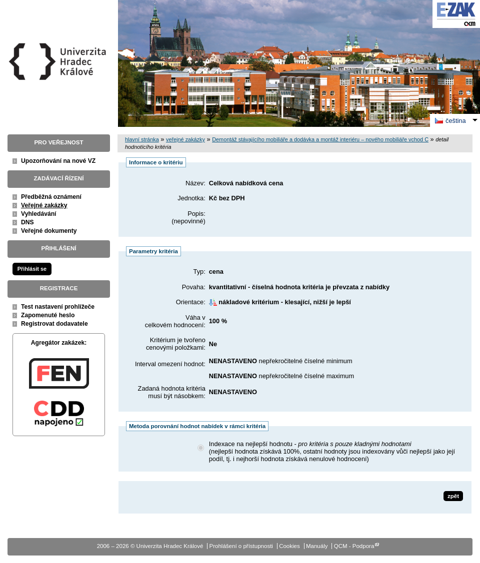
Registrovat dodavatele (54, 323)
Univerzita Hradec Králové (59, 79)
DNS (27, 222)
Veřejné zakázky (44, 205)
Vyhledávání (38, 213)
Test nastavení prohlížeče (57, 306)
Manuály (317, 546)
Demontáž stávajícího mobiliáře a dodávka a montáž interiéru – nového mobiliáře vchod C (320, 139)
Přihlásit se (32, 269)
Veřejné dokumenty (48, 230)
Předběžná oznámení (51, 196)
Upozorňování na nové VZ (58, 160)
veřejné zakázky (185, 139)
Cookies (289, 546)
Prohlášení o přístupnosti (241, 546)
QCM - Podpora (354, 546)
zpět (453, 496)
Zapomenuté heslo (47, 315)
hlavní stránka (142, 139)
